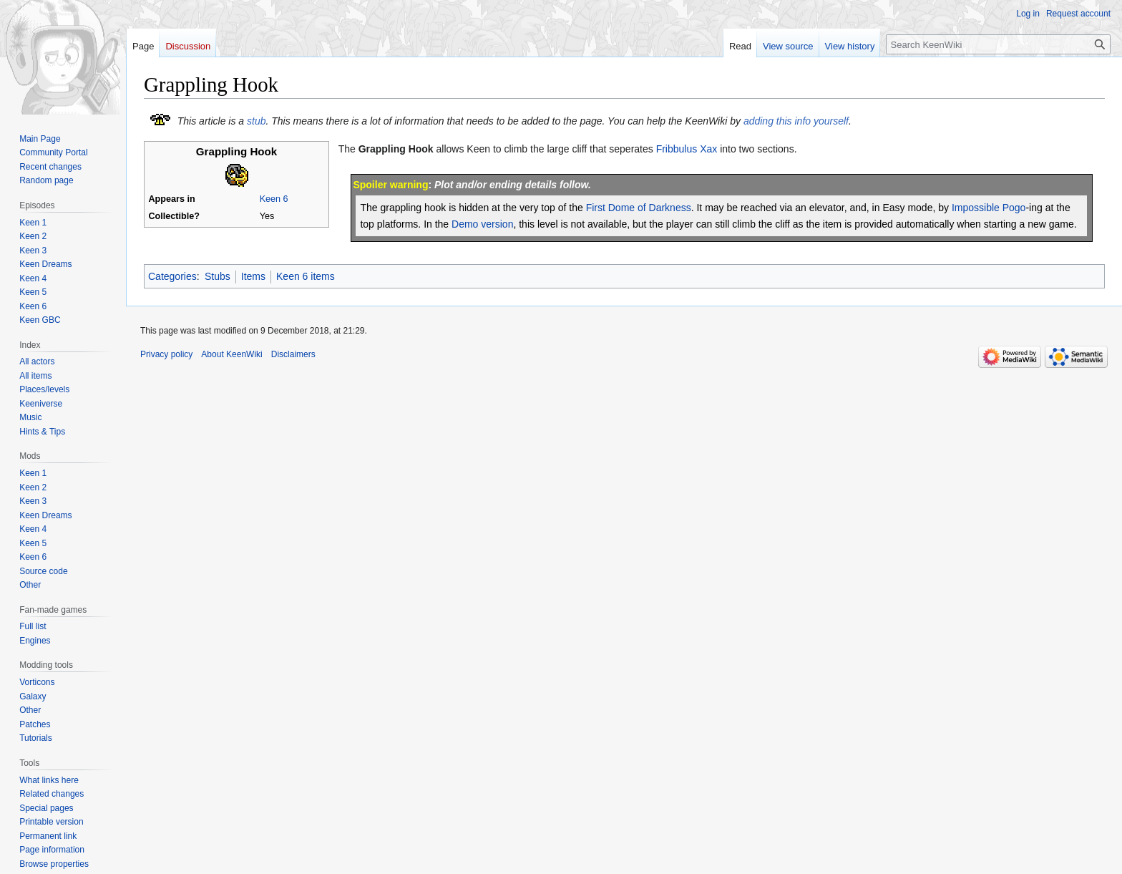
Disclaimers (293, 354)
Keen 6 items (305, 276)
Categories (172, 276)
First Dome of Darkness (638, 207)
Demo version (482, 224)
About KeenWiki (231, 354)
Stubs (217, 276)
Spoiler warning (390, 184)
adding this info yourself (796, 121)
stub (256, 121)
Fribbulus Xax (687, 149)
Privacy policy (166, 354)
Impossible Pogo (989, 207)
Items (253, 276)
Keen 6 (274, 199)
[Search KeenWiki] (998, 44)
